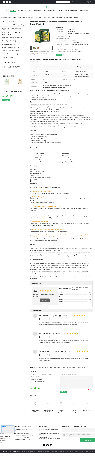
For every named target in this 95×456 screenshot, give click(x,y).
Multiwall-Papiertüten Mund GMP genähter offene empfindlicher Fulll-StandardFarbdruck (41, 53)
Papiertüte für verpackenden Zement (47, 367)
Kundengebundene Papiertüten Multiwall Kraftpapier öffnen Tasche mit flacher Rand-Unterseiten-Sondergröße (48, 411)
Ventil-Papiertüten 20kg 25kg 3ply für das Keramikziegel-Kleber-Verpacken (25, 438)
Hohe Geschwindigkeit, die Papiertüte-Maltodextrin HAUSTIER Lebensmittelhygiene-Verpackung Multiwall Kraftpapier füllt (74, 411)
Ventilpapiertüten (7, 44)
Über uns (28, 10)
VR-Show (20, 10)
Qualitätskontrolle (50, 10)
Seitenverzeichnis (4, 442)
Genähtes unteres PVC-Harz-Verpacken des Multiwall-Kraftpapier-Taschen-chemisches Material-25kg (35, 411)
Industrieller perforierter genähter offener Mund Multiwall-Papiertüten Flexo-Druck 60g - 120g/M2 (61, 411)
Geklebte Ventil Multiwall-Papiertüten (12, 28)
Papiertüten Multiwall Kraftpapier (11, 25)
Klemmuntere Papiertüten (9, 47)
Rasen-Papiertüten (7, 41)
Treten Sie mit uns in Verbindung (68, 10)
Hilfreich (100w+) (45, 319)
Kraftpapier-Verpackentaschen (10, 38)
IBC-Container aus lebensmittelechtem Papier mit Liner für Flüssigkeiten (48, 430)
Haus (6, 10)
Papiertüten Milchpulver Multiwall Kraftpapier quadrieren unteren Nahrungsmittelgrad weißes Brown (23, 430)
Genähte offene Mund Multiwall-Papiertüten (22, 17)
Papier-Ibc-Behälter (7, 57)
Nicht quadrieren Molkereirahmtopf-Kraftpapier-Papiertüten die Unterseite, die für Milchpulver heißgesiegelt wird (25, 434)
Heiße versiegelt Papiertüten (10, 50)
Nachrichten (84, 10)
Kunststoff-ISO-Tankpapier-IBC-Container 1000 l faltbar (49, 434)
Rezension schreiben (44, 301)
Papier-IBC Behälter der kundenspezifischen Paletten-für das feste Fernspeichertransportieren (49, 438)
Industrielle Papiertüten (8, 54)
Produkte (13, 10)
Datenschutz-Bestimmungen (10, 451)
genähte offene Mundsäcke (78, 367)
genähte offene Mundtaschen (63, 367)
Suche (72, 1)
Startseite (2, 17)
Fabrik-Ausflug (37, 10)
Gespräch (84, 1)
